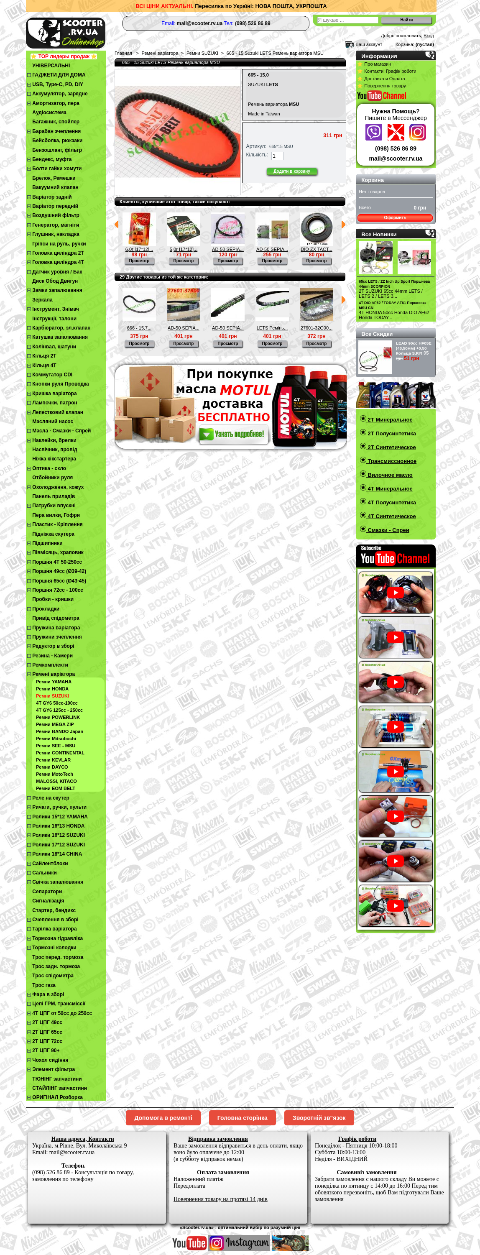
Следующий (343, 224)
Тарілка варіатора (54, 929)
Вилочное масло (389, 475)
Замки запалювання (57, 290)
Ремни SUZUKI (52, 695)
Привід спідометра (55, 618)
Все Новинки (378, 234)
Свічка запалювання (57, 882)
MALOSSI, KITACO (56, 781)
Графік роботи (357, 1139)
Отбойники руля (52, 478)
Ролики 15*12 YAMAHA (60, 817)
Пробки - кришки (53, 599)
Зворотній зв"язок (319, 1117)
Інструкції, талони (54, 319)
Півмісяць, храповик (58, 552)
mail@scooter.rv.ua (396, 158)
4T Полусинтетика (391, 502)
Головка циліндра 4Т (58, 262)
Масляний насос (52, 421)
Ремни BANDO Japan (59, 731)
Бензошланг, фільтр (57, 150)
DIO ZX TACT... (316, 249)
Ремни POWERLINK (58, 717)
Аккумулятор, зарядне (59, 94)
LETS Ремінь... (272, 327)
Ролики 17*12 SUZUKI (58, 845)
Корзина (372, 180)
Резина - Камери (52, 656)
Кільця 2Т (44, 356)
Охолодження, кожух (58, 487)
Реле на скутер (50, 798)
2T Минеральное (389, 420)
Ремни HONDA (52, 688)
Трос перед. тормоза (57, 957)
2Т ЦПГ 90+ (45, 1050)
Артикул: (256, 146)
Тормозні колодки (54, 948)
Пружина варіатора (56, 628)
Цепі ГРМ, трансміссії (58, 1004)
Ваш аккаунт (368, 44)
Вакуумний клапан (55, 187)
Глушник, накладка (55, 234)
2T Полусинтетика (391, 433)
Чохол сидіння (50, 1060)
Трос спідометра (53, 976)
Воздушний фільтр (55, 215)
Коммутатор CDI (52, 375)
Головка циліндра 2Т (58, 253)
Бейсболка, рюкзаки (57, 140)
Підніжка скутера (53, 534)
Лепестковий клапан (57, 412)
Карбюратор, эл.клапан (61, 328)
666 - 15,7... (139, 327)
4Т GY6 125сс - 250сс (59, 710)
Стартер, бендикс (54, 910)
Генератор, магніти (55, 225)
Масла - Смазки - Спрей (61, 431)
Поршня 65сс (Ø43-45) (59, 581)
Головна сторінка (242, 1117)
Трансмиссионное (391, 461)
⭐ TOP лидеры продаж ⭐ (64, 56)
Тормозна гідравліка (57, 938)
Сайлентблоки (50, 863)
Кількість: (257, 155)
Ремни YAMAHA (53, 681)
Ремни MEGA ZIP (55, 724)
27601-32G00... (316, 327)
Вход (429, 35)
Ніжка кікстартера (54, 459)
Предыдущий (116, 224)
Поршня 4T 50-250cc (57, 562)
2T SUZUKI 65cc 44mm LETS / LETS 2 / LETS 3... (391, 294)
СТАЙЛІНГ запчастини (59, 1088)
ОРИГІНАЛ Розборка (57, 1097)
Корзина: (405, 44)
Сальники (44, 873)
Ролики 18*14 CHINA (57, 854)
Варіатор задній (51, 197)
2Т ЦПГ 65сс (47, 1032)
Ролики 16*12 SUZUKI (58, 835)
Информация (379, 56)
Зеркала (42, 300)
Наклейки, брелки (54, 440)
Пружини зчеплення (57, 637)
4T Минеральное (389, 489)
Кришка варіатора (54, 393)
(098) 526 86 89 (395, 148)
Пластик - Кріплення (57, 524)
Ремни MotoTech (54, 774)
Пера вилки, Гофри (56, 515)
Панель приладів (53, 496)
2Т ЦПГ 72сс (47, 1041)
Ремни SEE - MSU (55, 745)
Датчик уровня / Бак (57, 272)
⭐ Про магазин (374, 63)
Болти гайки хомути (57, 168)
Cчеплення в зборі (55, 920)
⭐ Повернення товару (381, 85)
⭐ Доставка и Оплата (381, 78)
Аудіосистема (49, 112)
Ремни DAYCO (52, 766)
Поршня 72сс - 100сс (57, 590)
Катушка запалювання (60, 337)
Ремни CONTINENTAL (60, 752)
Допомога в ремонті (163, 1117)
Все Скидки (377, 334)
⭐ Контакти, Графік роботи (386, 71)
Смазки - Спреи (387, 530)
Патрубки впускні (53, 506)
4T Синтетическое (391, 516)
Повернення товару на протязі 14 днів (221, 1199)
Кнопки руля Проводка (60, 384)
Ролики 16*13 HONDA (58, 826)
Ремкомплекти (50, 665)
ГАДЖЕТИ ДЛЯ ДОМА (58, 75)
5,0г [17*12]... (183, 249)
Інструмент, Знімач (55, 309)
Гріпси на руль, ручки (59, 244)
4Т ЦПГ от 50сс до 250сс (62, 1013)
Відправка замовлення (218, 1139)
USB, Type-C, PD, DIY (57, 84)
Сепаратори (47, 892)
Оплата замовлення (223, 1172)
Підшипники (47, 543)
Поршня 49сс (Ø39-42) (59, 571)
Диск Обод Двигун (55, 281)
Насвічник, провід (54, 449)
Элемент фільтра (53, 1069)
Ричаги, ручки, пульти (59, 807)
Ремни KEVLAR (53, 759)
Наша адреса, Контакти (82, 1139)
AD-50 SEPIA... (228, 249)
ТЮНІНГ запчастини (57, 1079)
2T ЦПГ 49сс (47, 1022)
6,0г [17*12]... (139, 249)
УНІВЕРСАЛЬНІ (51, 66)
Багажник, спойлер (55, 122)
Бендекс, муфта (51, 159)
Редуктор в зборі (53, 646)
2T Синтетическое (391, 447)
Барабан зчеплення (56, 131)
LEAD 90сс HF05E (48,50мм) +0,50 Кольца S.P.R (413, 348)
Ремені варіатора (53, 674)
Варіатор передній (55, 206)
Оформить (395, 217)
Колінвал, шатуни (54, 347)
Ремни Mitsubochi (56, 738)
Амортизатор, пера (55, 103)
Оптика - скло (49, 468)
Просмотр (139, 260)
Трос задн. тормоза (56, 966)
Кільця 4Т (44, 365)
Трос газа (44, 985)
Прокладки (45, 609)
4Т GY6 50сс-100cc (57, 702)
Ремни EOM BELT (55, 788)
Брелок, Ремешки (53, 178)
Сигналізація (48, 901)
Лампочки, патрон (54, 403)
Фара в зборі (48, 994)
